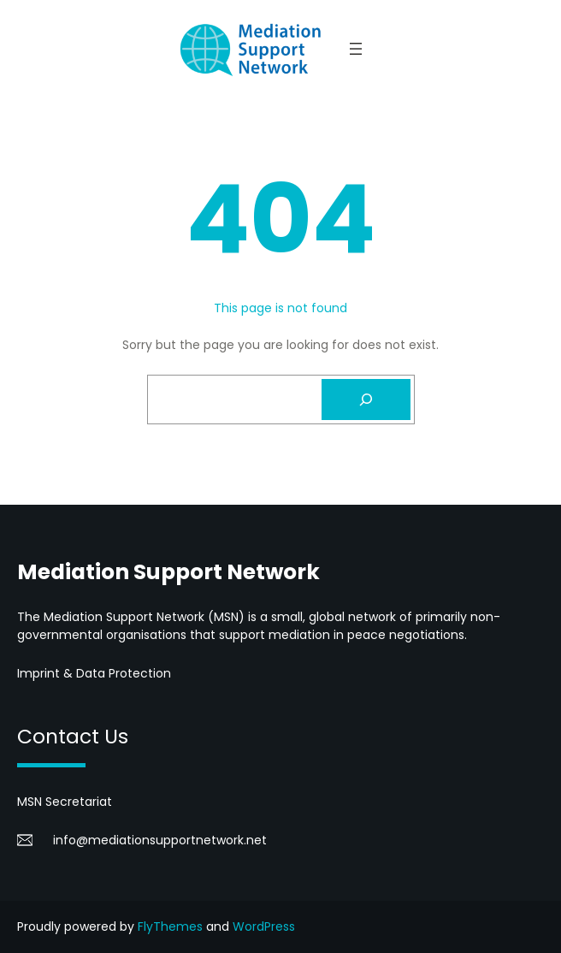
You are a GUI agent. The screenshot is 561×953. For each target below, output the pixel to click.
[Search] (366, 399)
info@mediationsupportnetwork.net (160, 840)
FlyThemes (170, 926)
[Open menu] (355, 48)
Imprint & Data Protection (94, 673)
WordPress (264, 926)
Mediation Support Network (168, 572)
